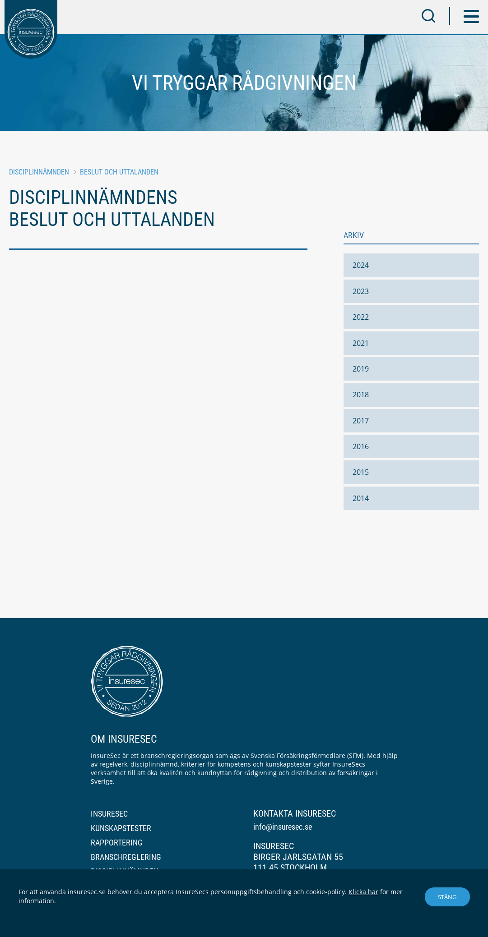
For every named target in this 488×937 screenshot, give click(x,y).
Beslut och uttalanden (119, 172)
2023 (361, 291)
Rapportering (117, 842)
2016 (361, 446)
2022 (361, 317)
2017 (361, 421)
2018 (361, 395)
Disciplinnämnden (39, 172)
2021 (361, 343)
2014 (361, 498)
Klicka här (363, 891)
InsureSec (109, 813)
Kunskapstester (121, 828)
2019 (361, 369)
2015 (361, 472)
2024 (361, 265)
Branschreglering (126, 857)
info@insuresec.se (282, 826)
